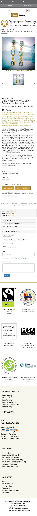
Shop (15, 15)
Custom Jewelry (8, 453)
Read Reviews (15, 106)
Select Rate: (5, 258)
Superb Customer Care (10, 404)
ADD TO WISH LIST (22, 188)
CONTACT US (8, 412)
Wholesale (6, 488)
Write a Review (28, 106)
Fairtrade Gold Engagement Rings (14, 462)
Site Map (5, 492)
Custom (22, 15)
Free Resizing (7, 400)
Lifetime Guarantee (9, 402)
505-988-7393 (25, 510)
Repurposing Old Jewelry (11, 455)
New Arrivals (10, 30)
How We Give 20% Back (10, 490)
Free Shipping (7, 396)
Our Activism (7, 486)
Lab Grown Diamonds (10, 466)
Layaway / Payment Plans (10, 438)
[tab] (18, 220)
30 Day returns (7, 398)
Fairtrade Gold (7, 484)
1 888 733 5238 (12, 510)
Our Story (5, 481)
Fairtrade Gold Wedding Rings (13, 459)
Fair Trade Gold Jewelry (10, 457)
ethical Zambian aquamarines (21, 139)
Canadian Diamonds (9, 464)
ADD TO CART (8, 188)
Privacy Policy (7, 407)
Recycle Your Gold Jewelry (10, 436)
